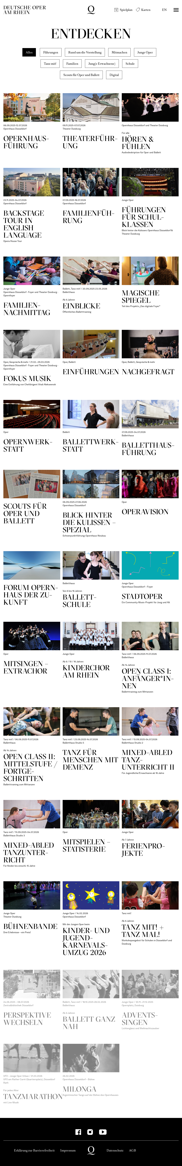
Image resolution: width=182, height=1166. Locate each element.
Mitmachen (119, 52)
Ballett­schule (79, 600)
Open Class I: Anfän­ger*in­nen (148, 678)
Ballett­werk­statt (91, 445)
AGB (132, 1150)
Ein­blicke (81, 305)
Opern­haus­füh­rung (26, 142)
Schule (130, 64)
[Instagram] (90, 1132)
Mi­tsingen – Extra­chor (25, 667)
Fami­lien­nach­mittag (26, 309)
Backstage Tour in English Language (23, 224)
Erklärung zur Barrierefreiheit (34, 1150)
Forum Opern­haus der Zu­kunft (30, 595)
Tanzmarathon (33, 1096)
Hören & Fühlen (138, 142)
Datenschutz (115, 1150)
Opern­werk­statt (27, 445)
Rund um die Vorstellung (84, 52)
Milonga (80, 1089)
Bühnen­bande (30, 926)
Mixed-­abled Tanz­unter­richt (28, 852)
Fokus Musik (27, 378)
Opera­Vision (145, 511)
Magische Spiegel (140, 296)
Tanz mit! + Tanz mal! (143, 930)
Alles (29, 52)
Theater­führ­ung (90, 142)
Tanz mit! (50, 64)
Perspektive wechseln (27, 1018)
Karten (145, 10)
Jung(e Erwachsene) (101, 64)
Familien (72, 64)
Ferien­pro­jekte (143, 849)
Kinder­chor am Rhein (86, 671)
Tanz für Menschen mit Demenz (90, 760)
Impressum (68, 1150)
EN (164, 10)
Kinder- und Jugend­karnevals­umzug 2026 (86, 941)
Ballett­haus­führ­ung (148, 448)
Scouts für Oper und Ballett (81, 75)
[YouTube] (103, 1132)
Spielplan (126, 10)
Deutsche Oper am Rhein (24, 10)
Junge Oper (145, 52)
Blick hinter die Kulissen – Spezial (89, 522)
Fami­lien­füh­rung (88, 216)
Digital (114, 75)
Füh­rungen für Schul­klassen (144, 217)
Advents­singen (140, 1018)
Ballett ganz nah (89, 1022)
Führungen (50, 52)
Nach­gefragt (148, 371)
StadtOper (142, 596)
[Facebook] (78, 1132)
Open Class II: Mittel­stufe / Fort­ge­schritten (30, 767)
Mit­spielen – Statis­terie (86, 845)
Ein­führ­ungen (91, 371)
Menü (176, 10)
